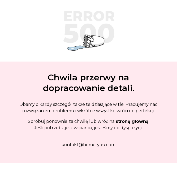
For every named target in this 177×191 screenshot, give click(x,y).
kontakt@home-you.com (88, 144)
